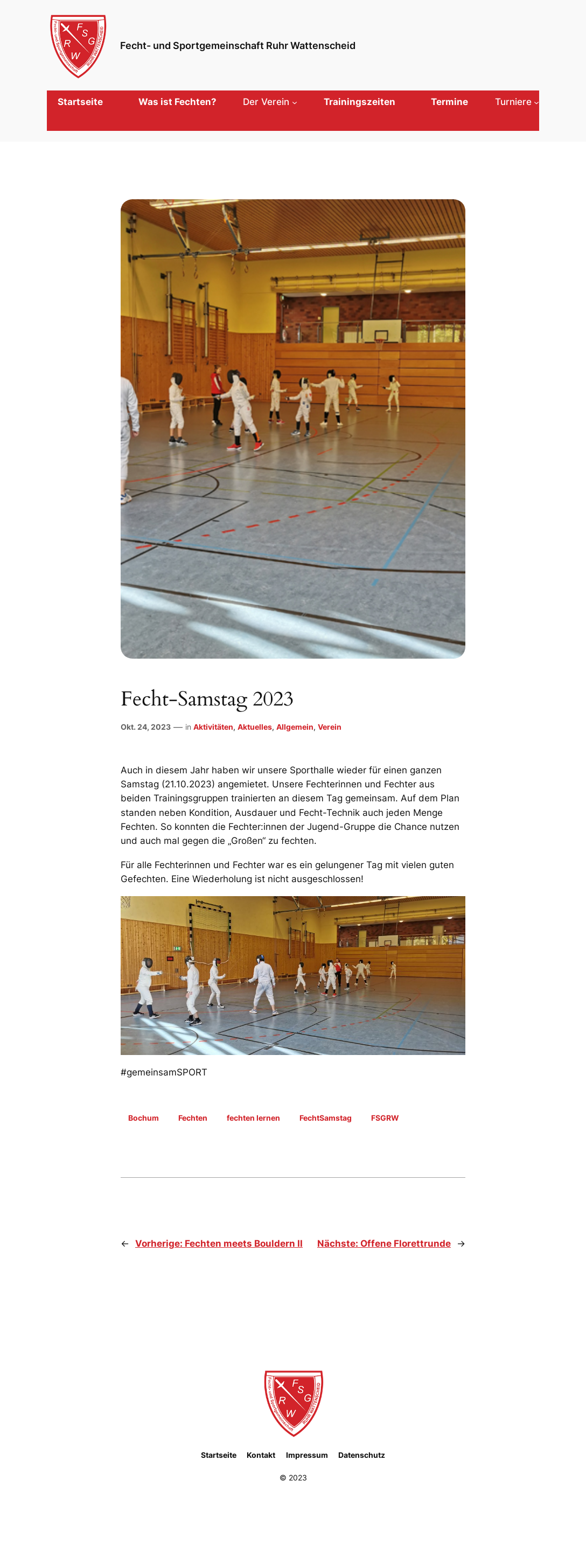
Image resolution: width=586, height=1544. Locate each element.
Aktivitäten (213, 726)
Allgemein (294, 726)
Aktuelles (255, 726)
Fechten (192, 1117)
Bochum (143, 1117)
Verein (329, 726)
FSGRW (385, 1117)
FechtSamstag (325, 1117)
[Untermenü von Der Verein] (270, 101)
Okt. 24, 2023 (146, 726)
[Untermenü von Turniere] (517, 101)
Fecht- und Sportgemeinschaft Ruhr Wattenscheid (237, 45)
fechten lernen (253, 1117)
